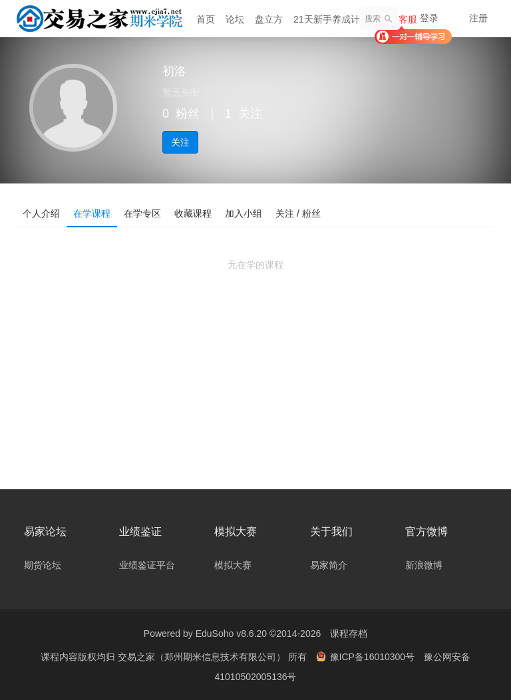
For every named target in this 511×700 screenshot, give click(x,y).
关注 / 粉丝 (298, 213)
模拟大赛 (233, 565)
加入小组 (243, 213)
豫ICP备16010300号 (366, 656)
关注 (180, 142)
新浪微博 (423, 565)
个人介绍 (41, 213)
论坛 (235, 19)
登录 (429, 18)
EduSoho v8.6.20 (231, 633)
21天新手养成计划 (331, 19)
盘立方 (269, 19)
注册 (478, 18)
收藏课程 (193, 213)
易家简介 (328, 565)
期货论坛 (42, 565)
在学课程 (91, 213)
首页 (205, 19)
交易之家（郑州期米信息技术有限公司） (203, 656)
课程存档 (348, 633)
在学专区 (142, 213)
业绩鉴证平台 (147, 565)
